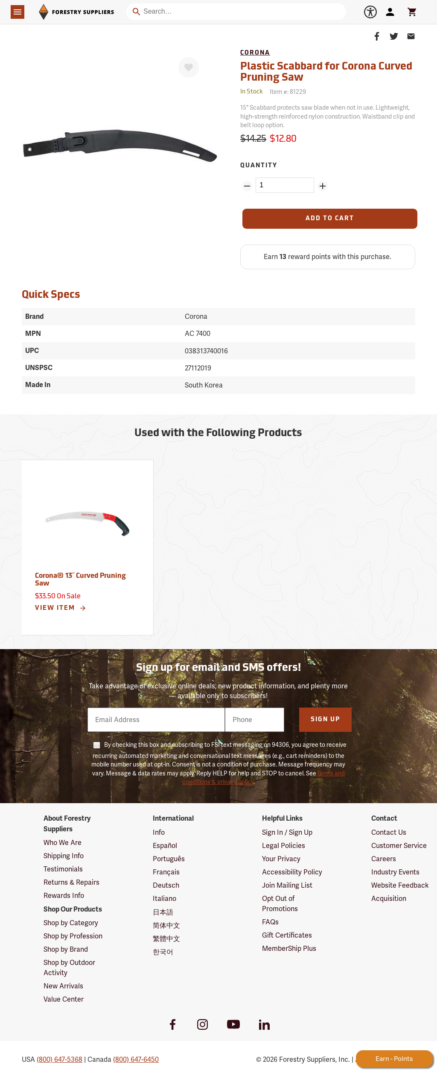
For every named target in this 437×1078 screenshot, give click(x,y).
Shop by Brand (66, 949)
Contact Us (388, 832)
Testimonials (63, 869)
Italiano (164, 898)
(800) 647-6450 (136, 1059)
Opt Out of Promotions (280, 903)
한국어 (163, 951)
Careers (383, 858)
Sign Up (325, 720)
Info (159, 832)
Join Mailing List (287, 885)
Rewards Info (64, 895)
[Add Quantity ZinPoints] (322, 186)
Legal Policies (283, 845)
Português (169, 858)
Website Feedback (400, 885)
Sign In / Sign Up (287, 832)
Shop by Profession (73, 936)
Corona (255, 53)
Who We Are (63, 842)
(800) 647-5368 (59, 1059)
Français (166, 872)
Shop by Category (71, 922)
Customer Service (399, 845)
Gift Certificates (287, 935)
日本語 (163, 912)
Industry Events (395, 872)
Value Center (64, 999)
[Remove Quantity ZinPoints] (247, 186)
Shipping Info (64, 855)
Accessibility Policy (292, 872)
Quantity (258, 166)
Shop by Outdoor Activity (69, 967)
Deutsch (166, 885)
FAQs (270, 922)
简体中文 (166, 925)
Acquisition (388, 898)
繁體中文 (166, 938)
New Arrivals (63, 986)
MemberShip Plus (289, 948)
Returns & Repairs (71, 882)
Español (165, 845)
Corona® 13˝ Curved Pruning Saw (80, 580)
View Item (61, 608)
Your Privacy (281, 858)
